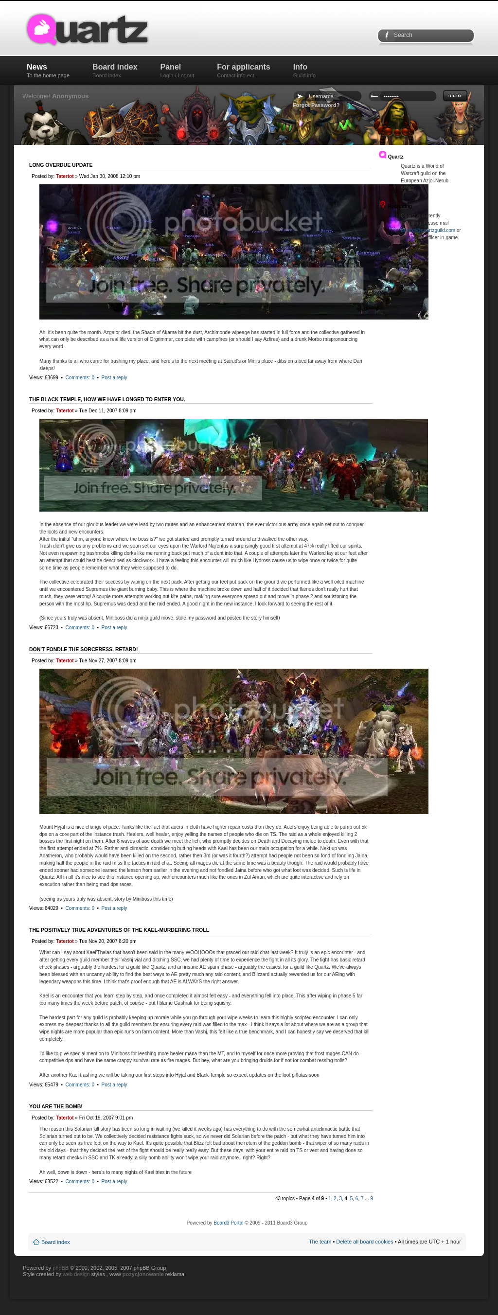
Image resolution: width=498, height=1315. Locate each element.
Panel (177, 70)
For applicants (243, 70)
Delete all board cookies (364, 1241)
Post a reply (114, 377)
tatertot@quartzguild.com (428, 230)
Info (304, 70)
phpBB (61, 1268)
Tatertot (64, 176)
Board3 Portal (228, 1223)
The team (320, 1241)
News (48, 70)
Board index (114, 70)
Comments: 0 (79, 377)
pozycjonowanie (143, 1274)
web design (77, 1274)
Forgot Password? (316, 105)
